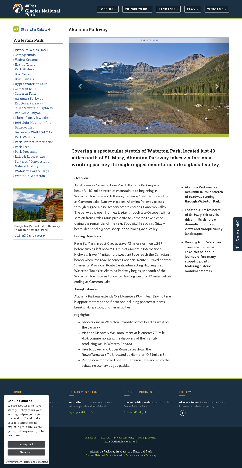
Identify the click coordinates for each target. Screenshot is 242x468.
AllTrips (31, 5)
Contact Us (90, 437)
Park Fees (22, 147)
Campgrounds (25, 55)
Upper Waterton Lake (31, 84)
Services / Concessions (32, 161)
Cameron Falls (25, 93)
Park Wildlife (25, 137)
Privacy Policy (14, 461)
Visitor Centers (26, 60)
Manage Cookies (147, 437)
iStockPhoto (154, 40)
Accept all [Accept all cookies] (26, 444)
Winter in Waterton (30, 176)
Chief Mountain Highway (34, 108)
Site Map (105, 437)
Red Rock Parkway (29, 103)
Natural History (27, 166)
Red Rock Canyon (28, 113)
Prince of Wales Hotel (31, 50)
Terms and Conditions (36, 461)
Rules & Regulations (30, 156)
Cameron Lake (25, 89)
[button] (81, 86)
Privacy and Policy (124, 437)
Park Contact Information (34, 142)
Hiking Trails (25, 64)
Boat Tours (23, 74)
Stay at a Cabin (35, 29)
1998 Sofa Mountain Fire (33, 123)
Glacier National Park (49, 10)
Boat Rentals (24, 79)
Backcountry (24, 127)
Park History (24, 69)
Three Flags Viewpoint (32, 118)
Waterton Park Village (32, 171)
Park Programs (26, 151)
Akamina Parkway (29, 98)
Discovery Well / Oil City (33, 132)
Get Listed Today (135, 412)
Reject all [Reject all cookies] (26, 452)
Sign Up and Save (81, 412)
